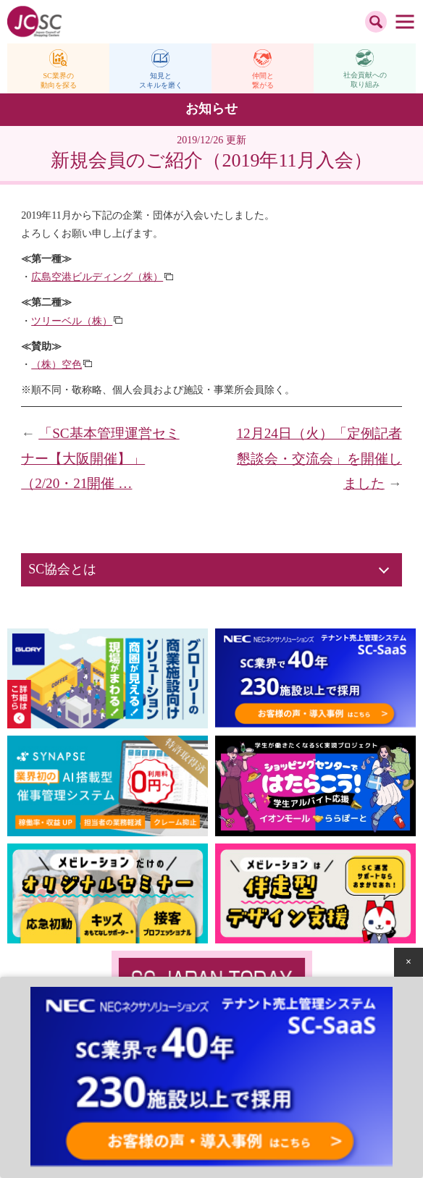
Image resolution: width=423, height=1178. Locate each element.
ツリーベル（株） (71, 321)
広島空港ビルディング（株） (97, 277)
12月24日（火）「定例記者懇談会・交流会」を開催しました (318, 458)
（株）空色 (56, 364)
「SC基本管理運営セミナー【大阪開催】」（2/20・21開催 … (100, 458)
